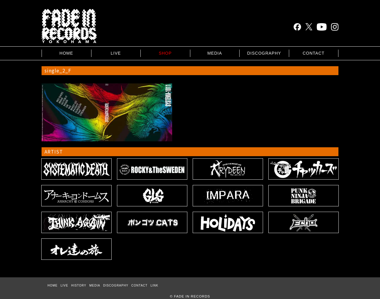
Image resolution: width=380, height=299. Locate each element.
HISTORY (78, 285)
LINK (154, 285)
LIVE (116, 53)
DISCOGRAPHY (264, 53)
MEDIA (214, 53)
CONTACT (313, 53)
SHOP (165, 53)
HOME (66, 53)
